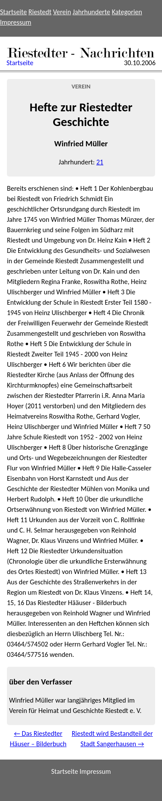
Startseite (13, 12)
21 (99, 162)
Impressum (15, 22)
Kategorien (127, 12)
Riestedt (40, 12)
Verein (62, 12)
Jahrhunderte (91, 12)
